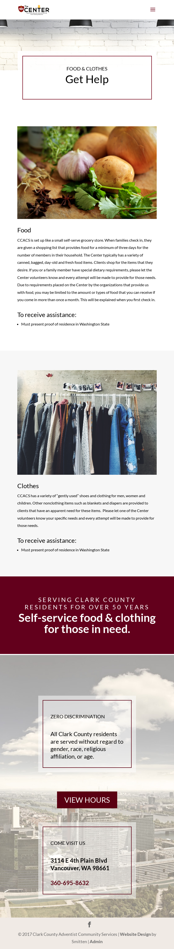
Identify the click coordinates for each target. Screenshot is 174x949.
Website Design (135, 934)
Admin (96, 941)
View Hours (87, 799)
